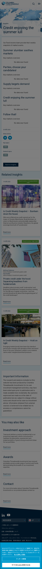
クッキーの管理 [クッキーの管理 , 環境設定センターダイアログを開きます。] (21, 559)
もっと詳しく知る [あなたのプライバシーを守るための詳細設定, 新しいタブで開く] (19, 554)
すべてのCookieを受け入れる (21, 565)
